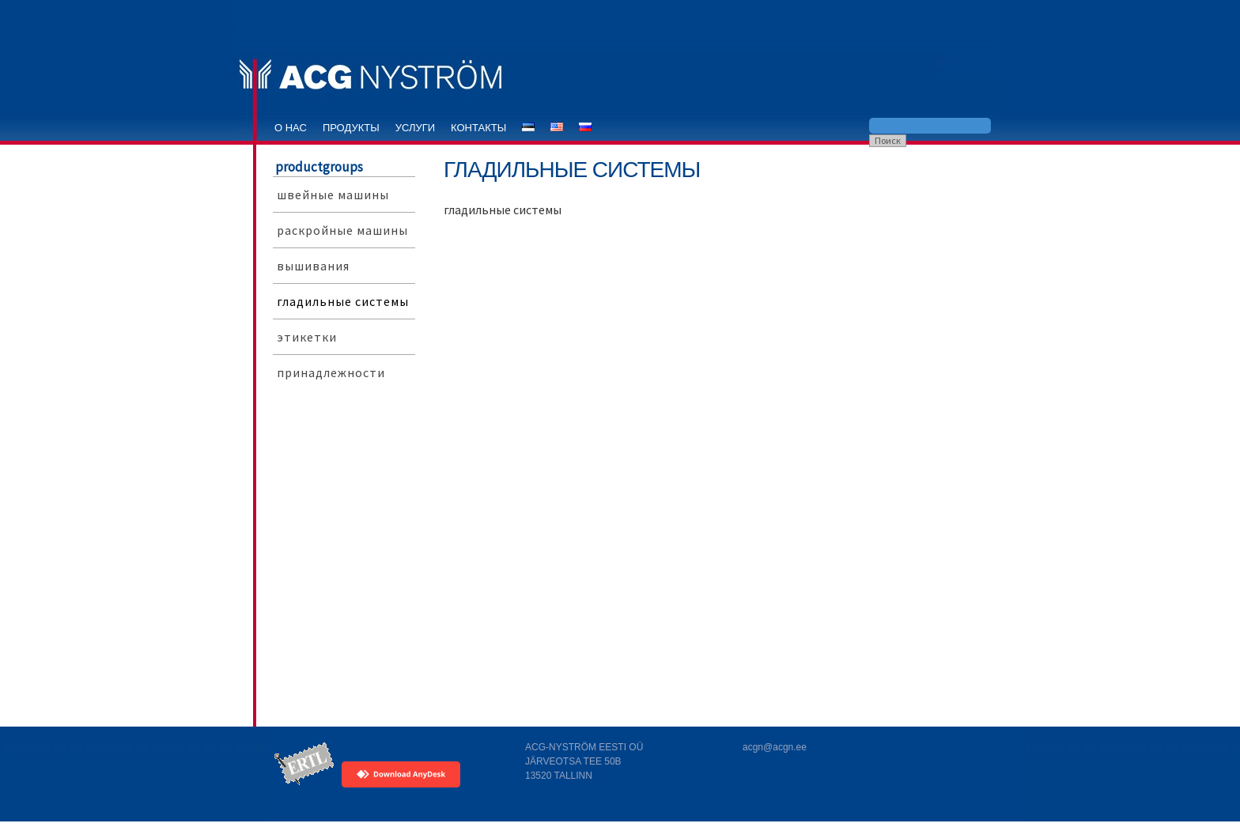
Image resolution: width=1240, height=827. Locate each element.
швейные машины (333, 194)
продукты (351, 128)
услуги (415, 128)
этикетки (307, 337)
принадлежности (331, 372)
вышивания (313, 266)
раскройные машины (342, 230)
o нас (290, 128)
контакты (478, 128)
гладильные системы (343, 301)
